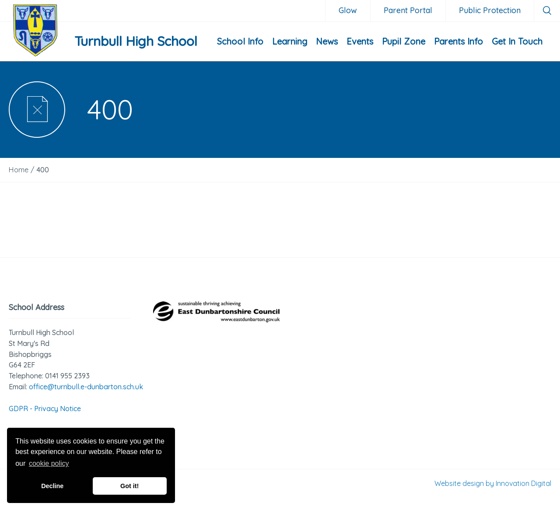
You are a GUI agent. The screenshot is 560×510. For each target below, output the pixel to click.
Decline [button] (52, 485)
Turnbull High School (135, 41)
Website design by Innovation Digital (492, 483)
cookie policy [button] (49, 463)
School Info (240, 41)
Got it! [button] (129, 485)
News (327, 41)
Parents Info (458, 41)
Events (359, 41)
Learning (289, 41)
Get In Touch (517, 41)
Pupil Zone (403, 41)
